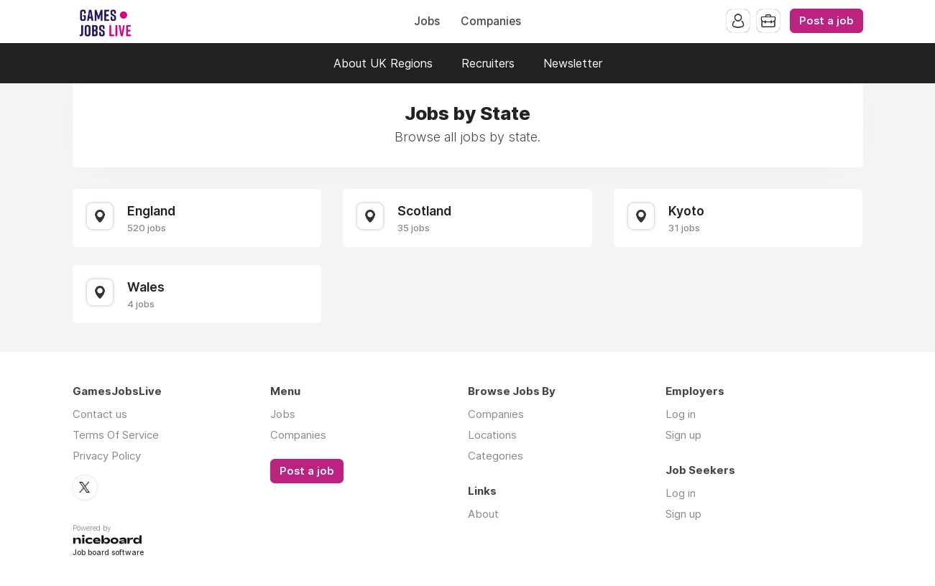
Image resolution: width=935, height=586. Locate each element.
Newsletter (572, 63)
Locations (492, 435)
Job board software (108, 553)
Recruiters (488, 63)
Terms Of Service (116, 435)
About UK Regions (383, 63)
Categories (495, 455)
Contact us (100, 414)
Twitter (85, 487)
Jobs (427, 21)
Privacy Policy (107, 455)
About (483, 514)
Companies (491, 21)
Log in (680, 414)
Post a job (826, 20)
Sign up (683, 435)
